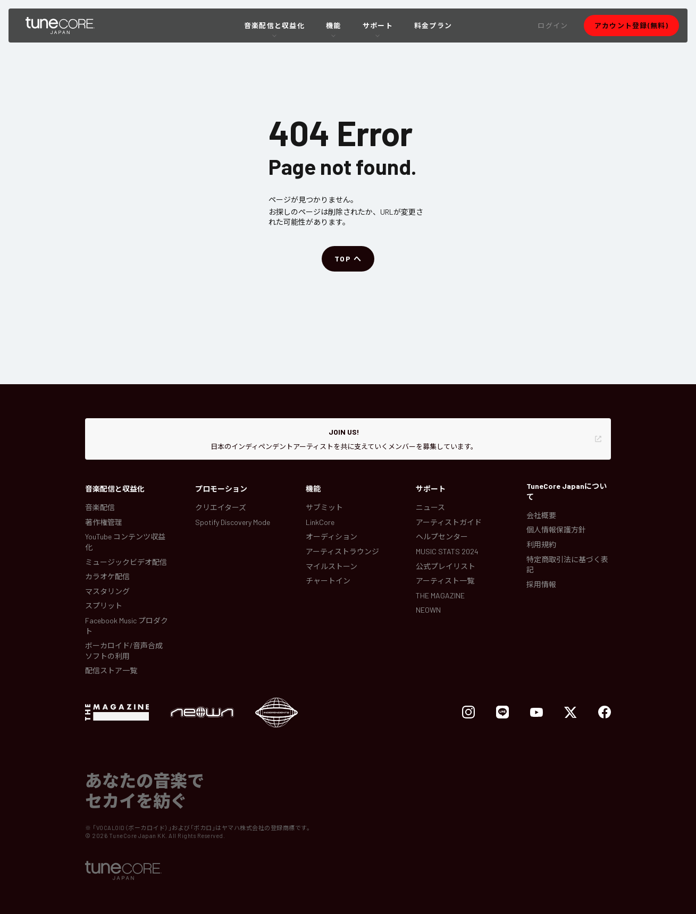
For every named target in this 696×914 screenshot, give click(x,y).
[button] (552, 25)
